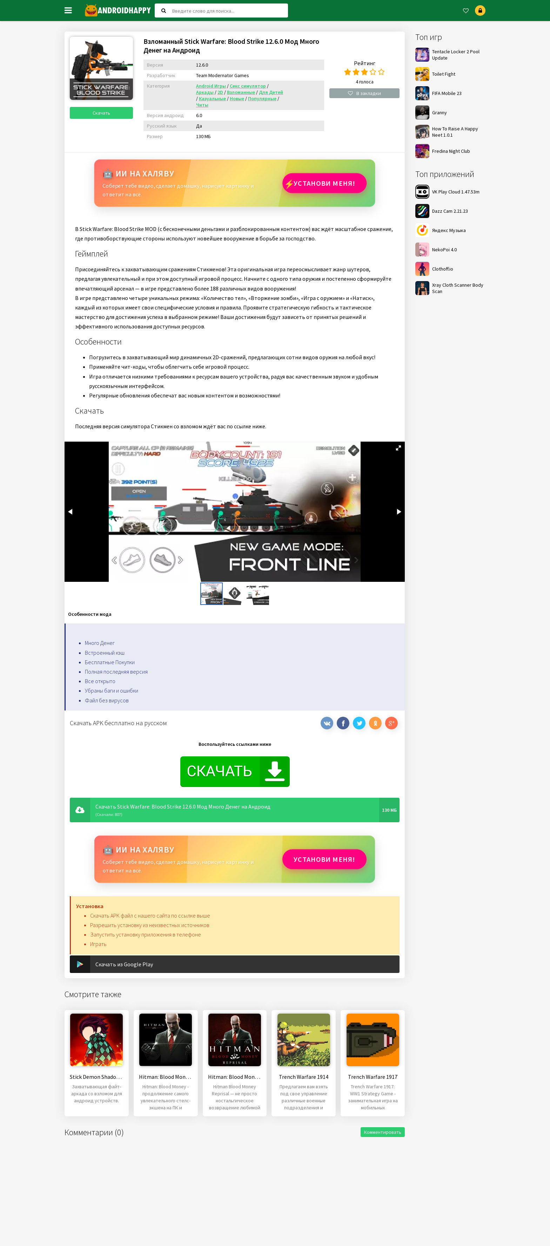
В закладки (364, 93)
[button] (398, 448)
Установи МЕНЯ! (324, 183)
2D (220, 92)
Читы (202, 105)
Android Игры (211, 86)
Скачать (101, 113)
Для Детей (271, 92)
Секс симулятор (248, 86)
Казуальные (212, 98)
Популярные (262, 98)
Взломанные (241, 92)
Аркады (205, 92)
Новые (237, 98)
